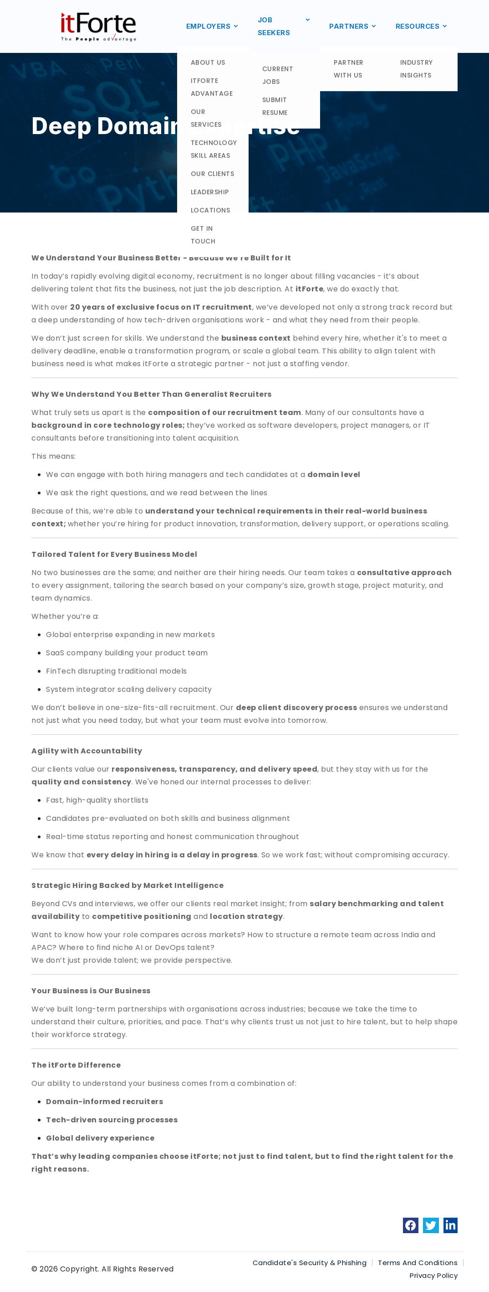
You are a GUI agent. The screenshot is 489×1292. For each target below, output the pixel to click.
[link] (411, 1225)
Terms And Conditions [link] (418, 1262)
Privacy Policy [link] (434, 1275)
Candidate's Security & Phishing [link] (310, 1262)
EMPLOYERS (212, 26)
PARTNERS (353, 26)
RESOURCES (422, 26)
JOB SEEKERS (284, 26)
